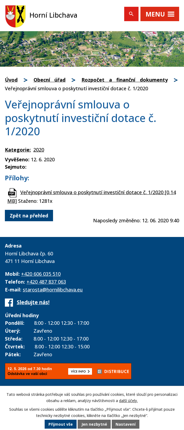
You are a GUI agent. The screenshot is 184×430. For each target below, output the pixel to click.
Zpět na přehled (29, 215)
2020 (38, 149)
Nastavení (126, 424)
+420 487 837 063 (46, 281)
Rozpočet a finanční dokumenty (124, 79)
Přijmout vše (60, 424)
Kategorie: (18, 149)
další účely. (128, 400)
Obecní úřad (50, 79)
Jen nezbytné (94, 424)
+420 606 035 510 (41, 274)
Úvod (11, 79)
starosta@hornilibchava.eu (53, 289)
